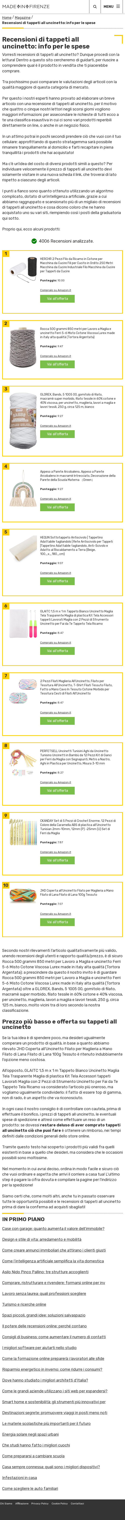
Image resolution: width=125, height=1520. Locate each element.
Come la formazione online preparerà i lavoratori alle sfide (53, 1358)
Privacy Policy (40, 1503)
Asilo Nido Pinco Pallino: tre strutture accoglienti (45, 1272)
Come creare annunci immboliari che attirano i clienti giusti (54, 1250)
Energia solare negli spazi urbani (30, 1434)
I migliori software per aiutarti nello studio (39, 1348)
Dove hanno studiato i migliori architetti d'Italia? (45, 1380)
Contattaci (77, 1503)
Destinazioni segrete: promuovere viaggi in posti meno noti (54, 1413)
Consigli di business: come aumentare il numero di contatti (54, 1337)
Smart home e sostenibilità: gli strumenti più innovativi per (54, 1402)
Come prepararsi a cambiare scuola (33, 1456)
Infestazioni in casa (19, 1478)
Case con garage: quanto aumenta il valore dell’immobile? (53, 1228)
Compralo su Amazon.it (55, 290)
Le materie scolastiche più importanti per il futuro (46, 1423)
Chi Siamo (6, 1503)
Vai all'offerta (57, 299)
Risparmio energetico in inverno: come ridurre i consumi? (52, 1369)
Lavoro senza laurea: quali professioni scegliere (44, 1293)
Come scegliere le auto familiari (30, 1488)
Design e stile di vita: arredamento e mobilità (41, 1239)
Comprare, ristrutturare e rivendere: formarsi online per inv (53, 1283)
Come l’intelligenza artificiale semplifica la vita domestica (53, 1261)
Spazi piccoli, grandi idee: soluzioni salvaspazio (43, 1315)
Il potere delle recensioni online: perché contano (44, 1326)
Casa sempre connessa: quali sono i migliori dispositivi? (51, 1467)
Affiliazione (21, 1503)
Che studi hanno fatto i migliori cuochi (36, 1445)
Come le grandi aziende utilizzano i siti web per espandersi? (55, 1391)
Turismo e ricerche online (24, 1304)
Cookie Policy (60, 1503)
